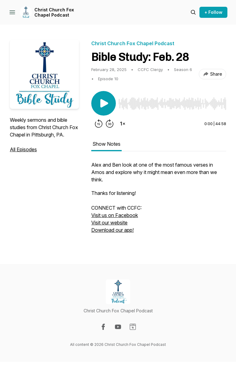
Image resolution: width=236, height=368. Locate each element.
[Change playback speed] (122, 123)
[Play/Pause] (103, 103)
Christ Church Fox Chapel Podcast (54, 12)
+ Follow (213, 12)
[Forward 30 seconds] (109, 123)
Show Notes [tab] (106, 144)
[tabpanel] (158, 200)
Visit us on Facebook (114, 215)
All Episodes (23, 149)
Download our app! (112, 230)
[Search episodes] (193, 12)
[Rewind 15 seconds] (98, 123)
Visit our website (109, 223)
